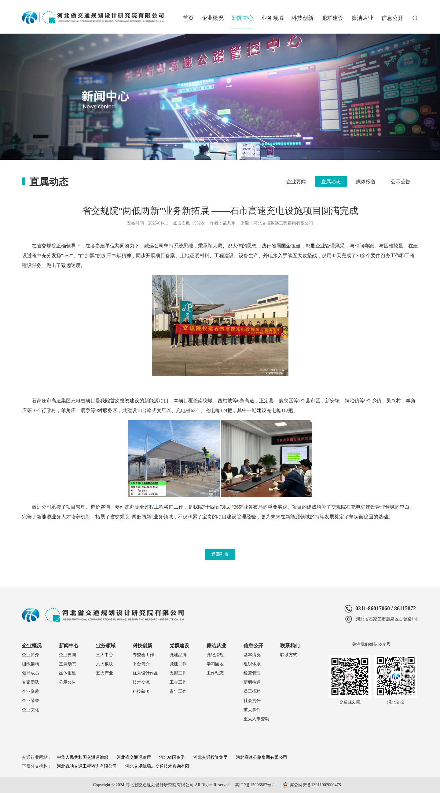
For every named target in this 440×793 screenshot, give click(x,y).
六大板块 (104, 664)
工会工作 (178, 682)
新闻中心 (243, 18)
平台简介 (141, 664)
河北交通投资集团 (210, 757)
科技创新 (303, 18)
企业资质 (30, 691)
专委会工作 (143, 654)
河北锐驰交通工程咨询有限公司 (87, 766)
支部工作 (178, 673)
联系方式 (288, 654)
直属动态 (331, 181)
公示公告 (400, 181)
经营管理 (252, 673)
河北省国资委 (172, 757)
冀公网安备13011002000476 (315, 785)
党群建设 (332, 18)
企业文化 (30, 709)
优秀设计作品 (145, 673)
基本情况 (252, 654)
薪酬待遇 (252, 682)
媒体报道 (366, 181)
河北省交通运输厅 (134, 757)
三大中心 (104, 654)
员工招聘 (252, 691)
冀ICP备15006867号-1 (255, 785)
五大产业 (104, 673)
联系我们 (290, 645)
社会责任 (252, 700)
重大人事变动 (256, 719)
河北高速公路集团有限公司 (261, 757)
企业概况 (213, 18)
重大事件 (252, 709)
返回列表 (220, 554)
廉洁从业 (362, 18)
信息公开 (392, 18)
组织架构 (30, 664)
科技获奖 (141, 691)
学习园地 (215, 664)
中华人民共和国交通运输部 (82, 757)
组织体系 (252, 664)
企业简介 (30, 654)
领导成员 (30, 673)
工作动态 (215, 673)
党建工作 (178, 664)
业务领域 (273, 18)
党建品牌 (178, 654)
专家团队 (30, 682)
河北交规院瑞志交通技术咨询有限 (157, 766)
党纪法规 (215, 654)
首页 (188, 18)
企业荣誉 (30, 700)
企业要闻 (296, 181)
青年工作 (178, 691)
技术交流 (141, 682)
